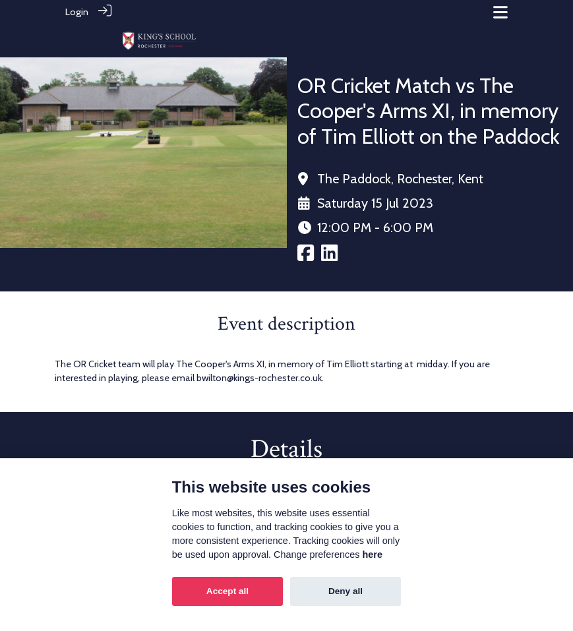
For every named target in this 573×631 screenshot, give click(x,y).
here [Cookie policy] (372, 554)
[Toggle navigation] (500, 12)
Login (76, 12)
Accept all (227, 591)
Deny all (345, 591)
